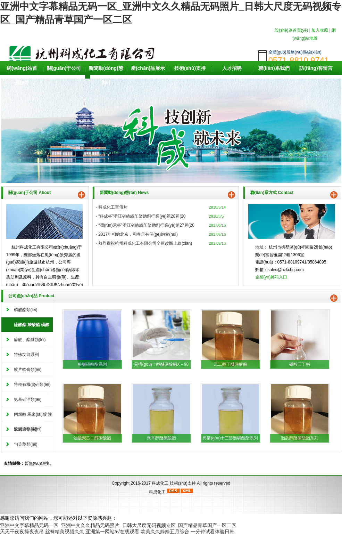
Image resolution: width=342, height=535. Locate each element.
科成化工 (160, 483)
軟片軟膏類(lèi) (28, 369)
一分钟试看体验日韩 (212, 531)
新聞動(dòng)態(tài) (106, 75)
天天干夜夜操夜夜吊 (22, 531)
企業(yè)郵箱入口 (271, 277)
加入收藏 (319, 30)
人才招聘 (232, 68)
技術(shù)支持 (190, 68)
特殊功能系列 (26, 354)
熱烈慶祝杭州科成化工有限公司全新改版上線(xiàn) (145, 243)
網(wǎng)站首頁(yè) (22, 75)
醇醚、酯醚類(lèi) (30, 339)
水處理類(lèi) (25, 429)
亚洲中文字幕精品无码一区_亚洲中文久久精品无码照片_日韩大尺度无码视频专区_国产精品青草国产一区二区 (118, 525)
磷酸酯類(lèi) (25, 309)
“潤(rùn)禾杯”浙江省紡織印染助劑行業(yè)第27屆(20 (146, 225)
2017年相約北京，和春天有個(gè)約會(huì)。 (138, 234)
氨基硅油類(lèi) (28, 399)
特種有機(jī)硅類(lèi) (32, 384)
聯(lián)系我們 (273, 68)
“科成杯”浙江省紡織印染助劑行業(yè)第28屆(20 (141, 216)
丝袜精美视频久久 (64, 531)
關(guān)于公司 (64, 68)
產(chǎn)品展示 (148, 68)
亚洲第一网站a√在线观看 (112, 531)
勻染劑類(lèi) (25, 444)
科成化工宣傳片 (112, 207)
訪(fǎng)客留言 (315, 68)
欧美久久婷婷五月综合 (165, 531)
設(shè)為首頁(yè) (291, 30)
